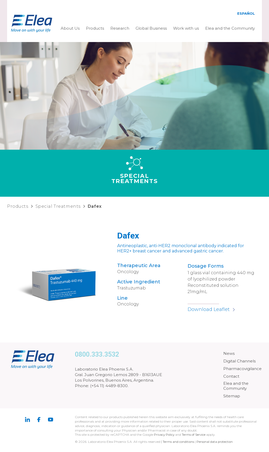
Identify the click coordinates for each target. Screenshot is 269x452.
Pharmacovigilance (242, 368)
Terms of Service (195, 435)
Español (246, 13)
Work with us (186, 28)
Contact (231, 376)
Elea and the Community (230, 28)
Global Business (151, 28)
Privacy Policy (164, 435)
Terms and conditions (179, 442)
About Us (70, 28)
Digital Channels (239, 361)
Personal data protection (215, 442)
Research (119, 28)
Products (95, 28)
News (229, 353)
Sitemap (231, 395)
